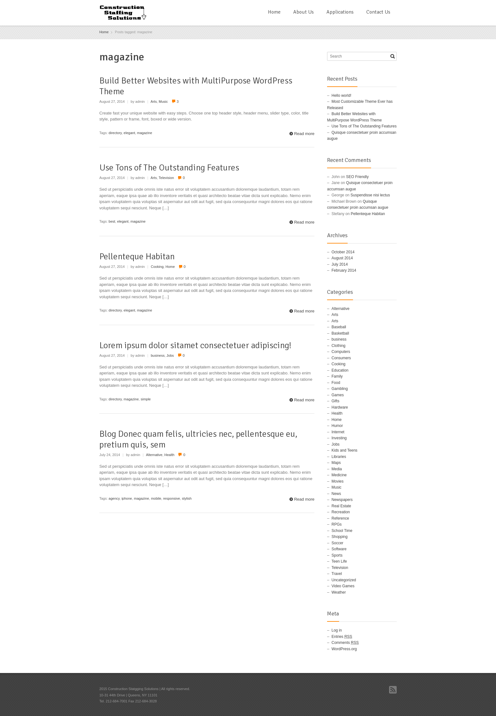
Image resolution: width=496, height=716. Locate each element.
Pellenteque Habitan (137, 256)
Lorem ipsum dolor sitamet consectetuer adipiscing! (195, 345)
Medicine (339, 475)
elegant (129, 133)
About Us (303, 12)
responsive (171, 498)
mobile (156, 498)
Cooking (157, 266)
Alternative (154, 455)
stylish (187, 498)
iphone (126, 498)
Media (337, 469)
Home (274, 12)
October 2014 (343, 252)
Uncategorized (344, 580)
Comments (345, 642)
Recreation (341, 512)
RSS (393, 690)
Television (166, 178)
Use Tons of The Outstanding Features (169, 167)
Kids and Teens (344, 450)
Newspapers (342, 499)
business (157, 355)
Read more (304, 133)
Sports (337, 555)
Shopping (340, 536)
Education (340, 370)
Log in (337, 630)
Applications (340, 12)
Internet (338, 432)
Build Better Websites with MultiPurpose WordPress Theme (195, 86)
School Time (342, 530)
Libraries (339, 456)
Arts (154, 101)
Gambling (340, 388)
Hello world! (341, 95)
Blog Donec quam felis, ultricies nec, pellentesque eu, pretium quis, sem (198, 439)
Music (163, 101)
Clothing (338, 345)
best (111, 221)
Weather (339, 592)
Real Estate (341, 506)
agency (114, 498)
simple (146, 399)
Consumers (341, 358)
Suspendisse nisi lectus (370, 195)
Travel (337, 573)
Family (337, 376)
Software (339, 549)
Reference (340, 518)
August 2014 (342, 258)
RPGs (337, 524)
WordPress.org (344, 649)
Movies (338, 481)
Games (338, 395)
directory (114, 133)
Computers (341, 351)
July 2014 (340, 264)
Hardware (340, 407)
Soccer (337, 543)
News (336, 493)
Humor (337, 425)
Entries (342, 636)
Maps (336, 462)
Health (169, 455)
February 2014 (344, 270)
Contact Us (378, 12)
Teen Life (339, 561)
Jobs (170, 355)
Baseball (339, 327)
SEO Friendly (357, 177)
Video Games (343, 586)
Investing (339, 438)
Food (336, 382)
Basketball (340, 333)
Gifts (335, 401)
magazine (144, 133)
